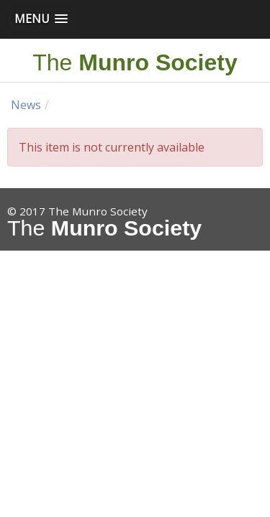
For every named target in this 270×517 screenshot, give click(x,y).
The (135, 62)
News (26, 105)
